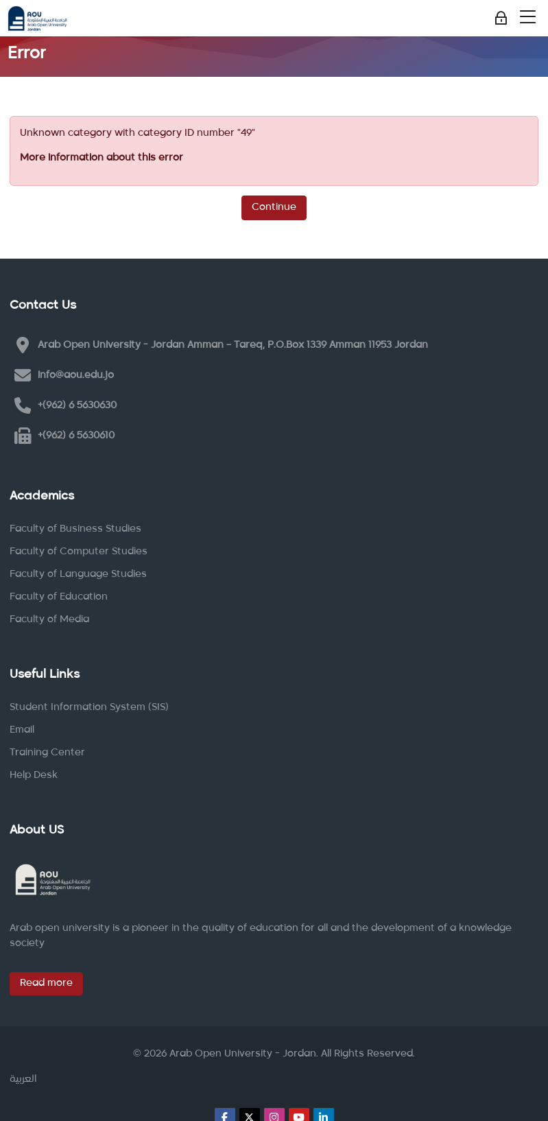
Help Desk (34, 775)
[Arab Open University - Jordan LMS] (37, 18)
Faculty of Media (49, 619)
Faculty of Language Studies (78, 574)
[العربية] (23, 1079)
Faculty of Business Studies (75, 529)
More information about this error (101, 158)
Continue (274, 207)
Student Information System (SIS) (89, 707)
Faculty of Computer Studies (78, 551)
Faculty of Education (59, 597)
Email (22, 730)
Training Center (47, 752)
